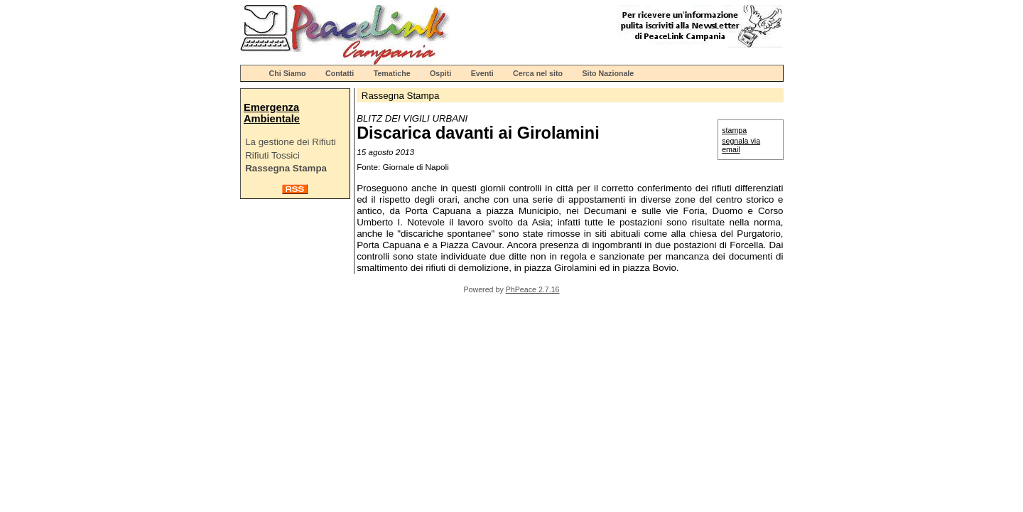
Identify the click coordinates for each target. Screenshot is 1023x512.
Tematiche (392, 73)
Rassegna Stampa (286, 168)
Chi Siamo (287, 73)
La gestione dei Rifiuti (290, 142)
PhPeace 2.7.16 (533, 289)
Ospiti (440, 73)
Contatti (339, 73)
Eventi (482, 73)
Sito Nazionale (608, 73)
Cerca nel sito (538, 73)
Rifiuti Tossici (272, 155)
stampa (734, 130)
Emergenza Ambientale (272, 113)
